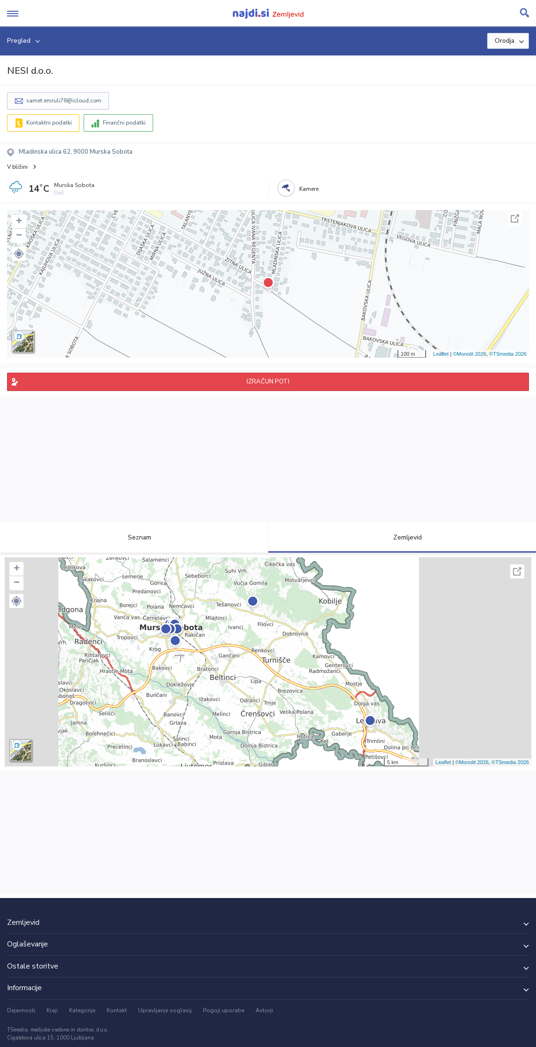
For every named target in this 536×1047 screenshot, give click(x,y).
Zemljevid (402, 537)
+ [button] (19, 222)
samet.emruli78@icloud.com (63, 100)
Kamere (308, 189)
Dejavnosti (21, 1010)
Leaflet (441, 354)
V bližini (17, 167)
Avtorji (264, 1010)
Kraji (52, 1010)
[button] (19, 254)
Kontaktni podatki (49, 122)
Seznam (134, 537)
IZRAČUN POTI (268, 381)
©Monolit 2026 (469, 354)
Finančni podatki (124, 122)
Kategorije (82, 1010)
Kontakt (117, 1010)
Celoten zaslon (515, 218)
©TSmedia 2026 (508, 354)
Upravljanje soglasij (165, 1010)
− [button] (19, 236)
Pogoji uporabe (223, 1010)
